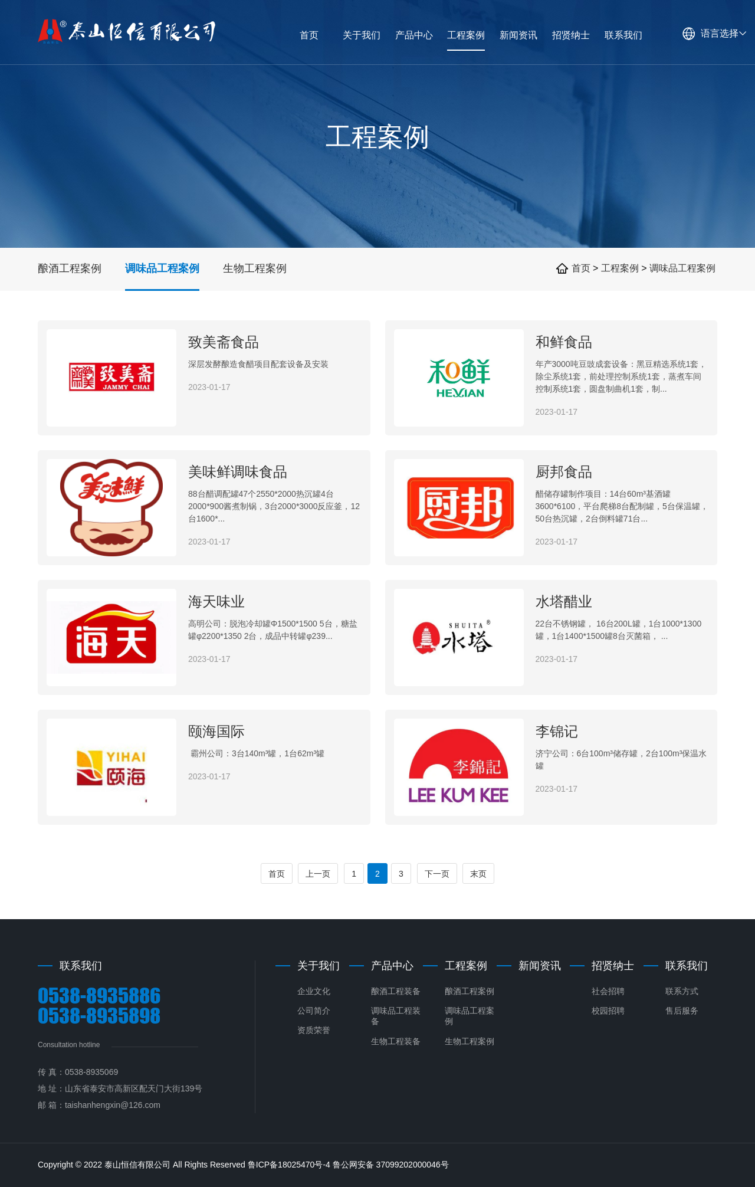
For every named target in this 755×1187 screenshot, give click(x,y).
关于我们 (318, 966)
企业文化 (313, 991)
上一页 (318, 873)
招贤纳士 (613, 966)
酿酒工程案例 (69, 268)
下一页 (437, 873)
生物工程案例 (255, 268)
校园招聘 (608, 1010)
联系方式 (681, 991)
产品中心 (392, 966)
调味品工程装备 (396, 1016)
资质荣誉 (313, 1030)
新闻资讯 (539, 966)
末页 (478, 873)
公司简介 (313, 1010)
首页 (581, 268)
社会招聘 (608, 991)
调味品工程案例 (162, 268)
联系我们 (686, 966)
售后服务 (681, 1010)
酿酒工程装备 (396, 991)
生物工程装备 (396, 1041)
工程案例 (621, 268)
